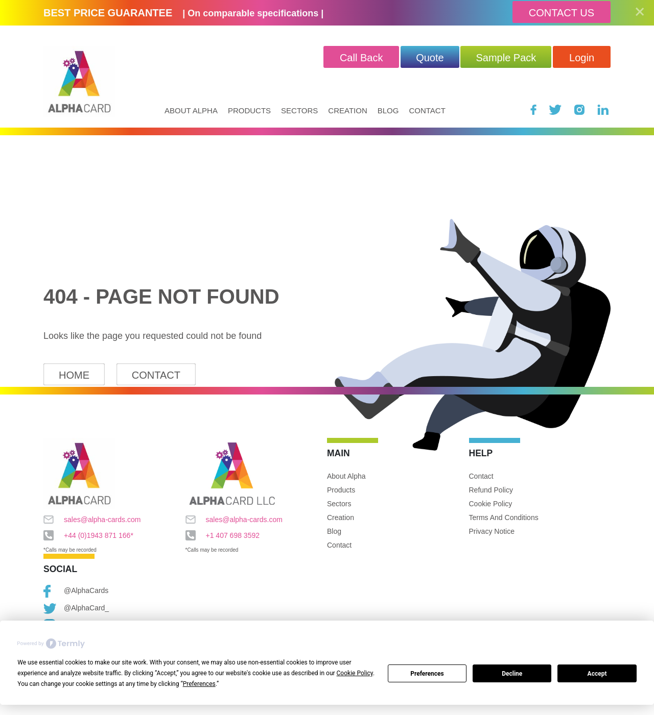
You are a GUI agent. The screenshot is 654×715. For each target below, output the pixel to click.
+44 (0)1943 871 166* (88, 535)
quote (429, 57)
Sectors (299, 110)
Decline (512, 673)
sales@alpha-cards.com (92, 519)
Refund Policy (491, 490)
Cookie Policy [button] (355, 673)
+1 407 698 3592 (222, 535)
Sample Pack (506, 57)
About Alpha (191, 110)
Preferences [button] (199, 683)
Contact (427, 110)
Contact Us (561, 12)
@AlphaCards (75, 591)
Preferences (427, 673)
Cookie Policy (490, 504)
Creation (347, 110)
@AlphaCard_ (76, 608)
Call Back (361, 57)
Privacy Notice (492, 531)
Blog (388, 110)
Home (74, 375)
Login (581, 57)
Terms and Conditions (504, 517)
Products (249, 110)
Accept (597, 673)
